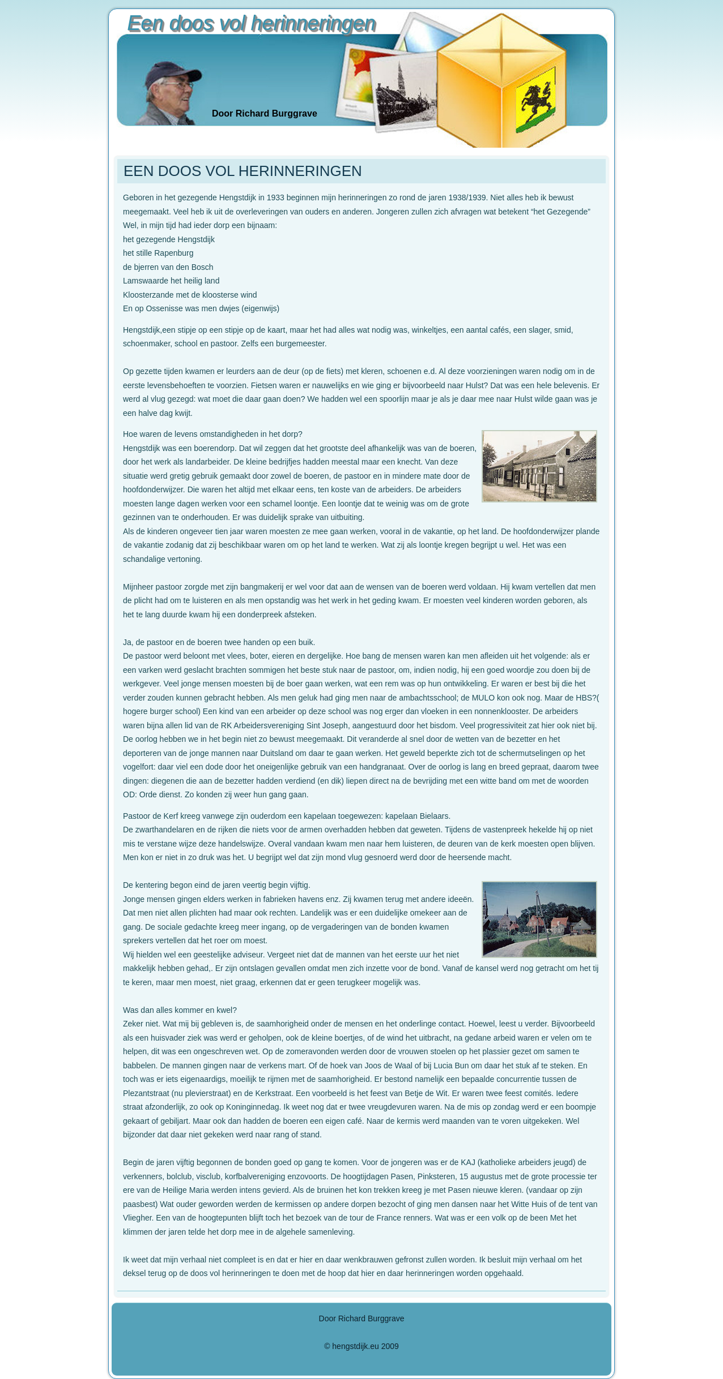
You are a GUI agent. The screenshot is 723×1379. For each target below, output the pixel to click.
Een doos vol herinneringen (251, 23)
